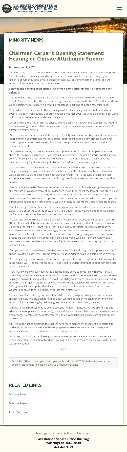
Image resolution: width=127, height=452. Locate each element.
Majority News (18, 394)
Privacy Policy (62, 433)
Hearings (41, 433)
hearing (34, 76)
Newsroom (84, 433)
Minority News (26, 40)
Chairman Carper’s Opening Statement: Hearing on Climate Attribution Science (56, 56)
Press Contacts (18, 412)
